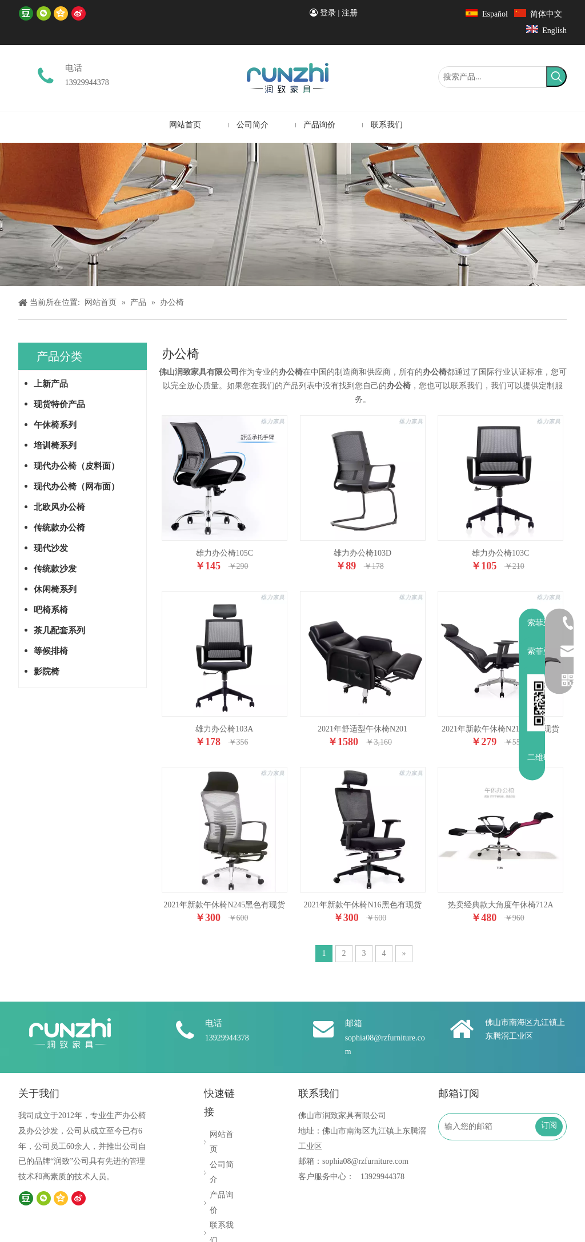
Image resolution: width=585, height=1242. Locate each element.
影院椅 (46, 671)
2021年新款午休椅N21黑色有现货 (500, 729)
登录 (328, 13)
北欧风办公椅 (59, 507)
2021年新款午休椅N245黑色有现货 (224, 905)
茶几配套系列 (59, 630)
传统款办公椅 (59, 527)
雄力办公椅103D (362, 553)
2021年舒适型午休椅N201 (362, 729)
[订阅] (549, 1126)
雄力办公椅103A (224, 729)
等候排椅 (51, 651)
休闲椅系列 (55, 589)
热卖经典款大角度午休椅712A (501, 905)
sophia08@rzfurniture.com (365, 1161)
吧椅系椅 (51, 609)
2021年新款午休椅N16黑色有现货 (362, 905)
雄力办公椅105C (224, 553)
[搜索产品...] (492, 77)
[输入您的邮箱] (492, 1127)
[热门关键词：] (556, 76)
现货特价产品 (59, 404)
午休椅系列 (55, 424)
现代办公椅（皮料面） (76, 466)
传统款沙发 (55, 568)
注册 (350, 13)
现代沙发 (51, 548)
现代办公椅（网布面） (76, 486)
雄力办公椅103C (500, 553)
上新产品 (51, 383)
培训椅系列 (55, 445)
